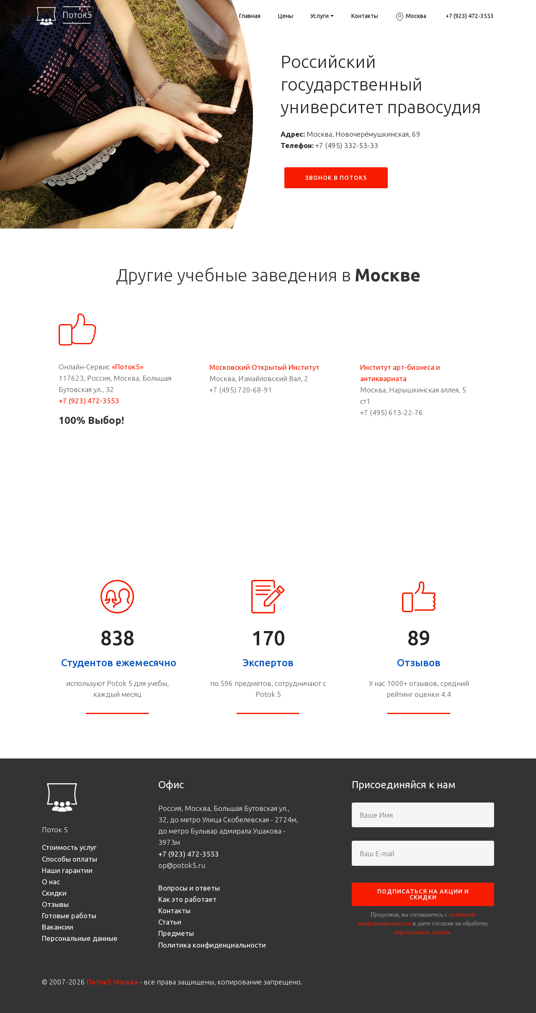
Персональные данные (80, 938)
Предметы (176, 933)
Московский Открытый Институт (264, 367)
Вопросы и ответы (189, 888)
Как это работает (187, 899)
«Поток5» (127, 367)
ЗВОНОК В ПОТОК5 (336, 177)
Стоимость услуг (69, 847)
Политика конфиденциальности (212, 945)
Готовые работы (69, 915)
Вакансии (57, 927)
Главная (249, 16)
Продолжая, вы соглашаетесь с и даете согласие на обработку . (423, 923)
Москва (410, 17)
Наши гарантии (67, 870)
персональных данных (422, 932)
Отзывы (55, 904)
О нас (51, 882)
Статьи (169, 922)
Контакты (364, 16)
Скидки (54, 893)
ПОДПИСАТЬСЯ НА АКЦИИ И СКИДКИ (423, 894)
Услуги (319, 16)
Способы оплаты (69, 859)
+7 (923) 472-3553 (469, 16)
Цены (285, 16)
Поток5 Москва (112, 982)
